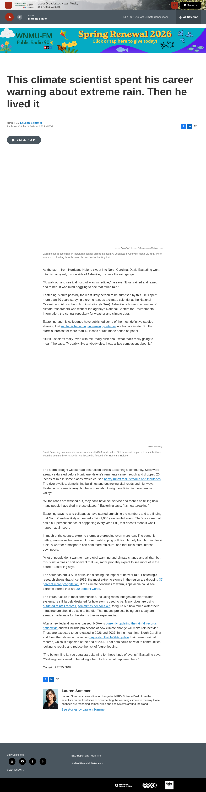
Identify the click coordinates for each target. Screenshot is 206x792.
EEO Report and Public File (86, 755)
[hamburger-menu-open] (8, 5)
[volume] (20, 17)
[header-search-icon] (174, 5)
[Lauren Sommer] (50, 699)
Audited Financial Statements (87, 763)
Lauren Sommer (31, 122)
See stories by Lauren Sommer (84, 709)
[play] (9, 17)
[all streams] (188, 17)
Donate (192, 5)
